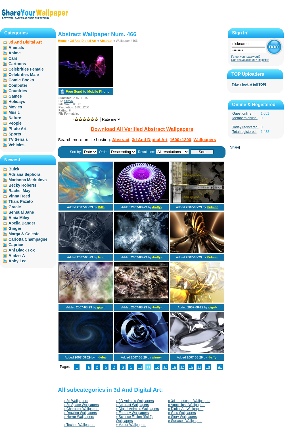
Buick (14, 169)
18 (208, 367)
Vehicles (16, 145)
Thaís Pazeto (21, 201)
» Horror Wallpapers (79, 417)
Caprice (16, 244)
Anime (15, 53)
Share (234, 147)
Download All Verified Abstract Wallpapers (142, 129)
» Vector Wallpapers (131, 425)
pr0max (68, 101)
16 (191, 367)
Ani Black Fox (22, 250)
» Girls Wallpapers (182, 413)
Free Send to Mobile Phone (87, 92)
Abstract (106, 40)
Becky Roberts (22, 185)
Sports (15, 134)
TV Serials (18, 139)
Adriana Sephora (24, 174)
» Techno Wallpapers (79, 425)
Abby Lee (17, 261)
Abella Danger (22, 223)
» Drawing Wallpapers (80, 413)
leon (101, 257)
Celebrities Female (26, 69)
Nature (15, 118)
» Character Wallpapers (81, 409)
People (15, 123)
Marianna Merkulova (28, 180)
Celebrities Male (24, 74)
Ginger (15, 228)
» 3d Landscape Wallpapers (189, 401)
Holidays (17, 101)
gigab (101, 307)
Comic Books (21, 80)
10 (140, 367)
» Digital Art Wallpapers (185, 409)
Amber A (17, 255)
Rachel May (19, 190)
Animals (16, 47)
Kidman (212, 207)
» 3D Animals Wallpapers (135, 401)
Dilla (101, 207)
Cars (13, 58)
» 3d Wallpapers (76, 401)
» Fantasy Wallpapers (132, 413)
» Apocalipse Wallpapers (186, 405)
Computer (18, 85)
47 (220, 367)
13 (165, 367)
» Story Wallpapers (182, 417)
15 (182, 367)
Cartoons (17, 63)
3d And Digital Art (83, 40)
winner (157, 357)
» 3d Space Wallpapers (81, 405)
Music (14, 112)
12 (157, 367)
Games (15, 96)
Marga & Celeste (24, 234)
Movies (15, 107)
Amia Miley (19, 217)
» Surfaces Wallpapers (185, 421)
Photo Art (17, 128)
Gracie (15, 207)
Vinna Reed (19, 196)
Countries (18, 90)
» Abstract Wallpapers (132, 405)
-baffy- (157, 207)
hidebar (101, 357)
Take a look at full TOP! (249, 84)
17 (199, 367)
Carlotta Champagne (28, 239)
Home (62, 40)
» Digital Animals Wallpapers (137, 409)
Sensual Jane (21, 212)
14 (174, 367)
